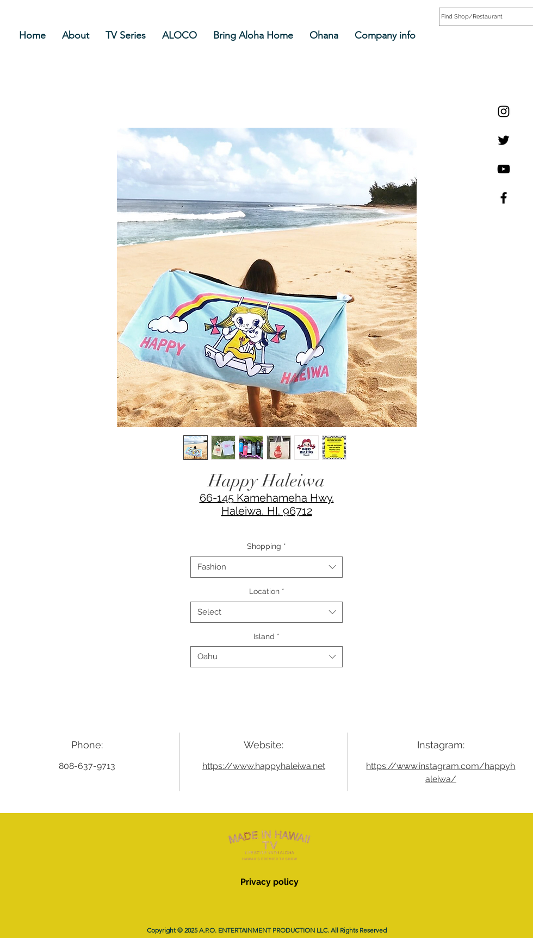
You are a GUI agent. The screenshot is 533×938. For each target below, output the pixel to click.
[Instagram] (503, 111)
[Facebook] (503, 197)
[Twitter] (503, 140)
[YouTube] (503, 169)
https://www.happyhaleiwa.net (263, 766)
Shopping (266, 546)
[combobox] (266, 567)
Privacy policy (269, 882)
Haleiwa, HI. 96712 (266, 510)
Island (266, 636)
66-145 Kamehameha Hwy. (267, 497)
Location (266, 591)
